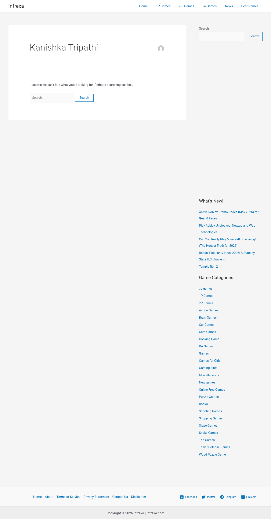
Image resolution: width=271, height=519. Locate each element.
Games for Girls (210, 359)
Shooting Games (211, 409)
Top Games (207, 438)
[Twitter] (208, 495)
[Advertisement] (231, 113)
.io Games (214, 6)
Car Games (207, 324)
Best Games (250, 6)
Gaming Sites (208, 366)
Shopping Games (211, 416)
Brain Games (208, 316)
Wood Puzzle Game (213, 452)
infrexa (16, 6)
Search (204, 28)
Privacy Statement (96, 494)
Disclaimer (138, 494)
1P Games (172, 6)
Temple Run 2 (208, 266)
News (232, 6)
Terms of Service (68, 494)
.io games (206, 288)
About (49, 494)
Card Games (207, 331)
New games (207, 381)
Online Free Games (212, 388)
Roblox (204, 402)
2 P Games (193, 6)
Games (204, 352)
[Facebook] (188, 495)
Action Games (209, 309)
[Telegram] (228, 495)
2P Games (206, 302)
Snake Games (208, 431)
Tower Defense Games (215, 445)
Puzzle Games (209, 395)
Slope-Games (208, 424)
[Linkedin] (249, 495)
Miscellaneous (209, 373)
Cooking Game (209, 338)
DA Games (206, 345)
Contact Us (120, 494)
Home (154, 6)
